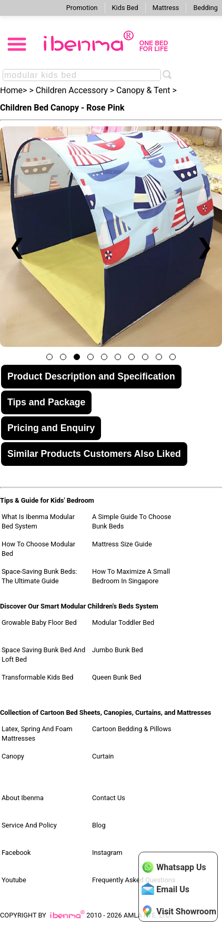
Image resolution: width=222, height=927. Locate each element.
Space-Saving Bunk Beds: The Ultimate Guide (39, 576)
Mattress (166, 8)
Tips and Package (46, 402)
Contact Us (108, 798)
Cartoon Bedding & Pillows (131, 729)
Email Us (165, 889)
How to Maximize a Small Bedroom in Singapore (131, 576)
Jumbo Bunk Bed (117, 650)
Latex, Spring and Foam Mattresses (37, 733)
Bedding (205, 8)
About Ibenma (23, 798)
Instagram (107, 852)
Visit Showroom (179, 911)
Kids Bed (125, 8)
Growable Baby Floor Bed (39, 622)
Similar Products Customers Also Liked (94, 453)
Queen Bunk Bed (116, 677)
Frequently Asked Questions (134, 880)
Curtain (103, 756)
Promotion (82, 8)
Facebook (16, 852)
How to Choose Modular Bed (38, 548)
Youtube (14, 880)
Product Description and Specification (91, 376)
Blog (99, 825)
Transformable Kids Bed (38, 677)
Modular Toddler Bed (123, 622)
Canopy (13, 756)
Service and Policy (29, 825)
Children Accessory (72, 90)
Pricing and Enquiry (51, 428)
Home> (13, 90)
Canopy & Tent (143, 90)
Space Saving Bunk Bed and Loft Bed (43, 654)
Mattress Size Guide (122, 544)
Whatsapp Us (174, 867)
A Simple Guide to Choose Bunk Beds (131, 521)
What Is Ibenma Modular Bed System (38, 521)
